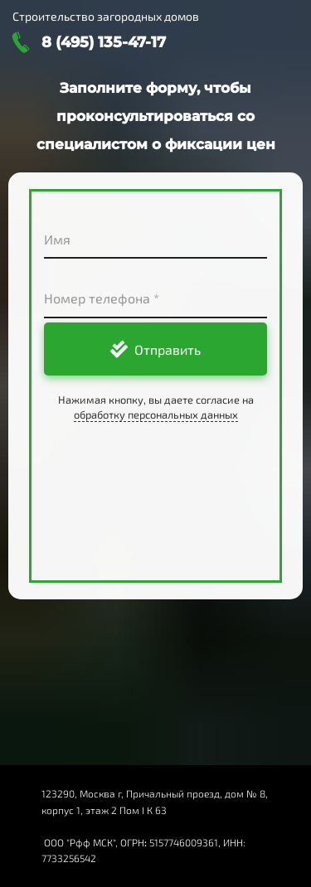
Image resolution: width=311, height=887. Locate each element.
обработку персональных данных (156, 414)
